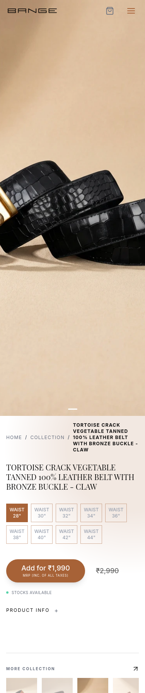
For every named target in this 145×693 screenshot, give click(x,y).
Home (14, 437)
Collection (47, 437)
